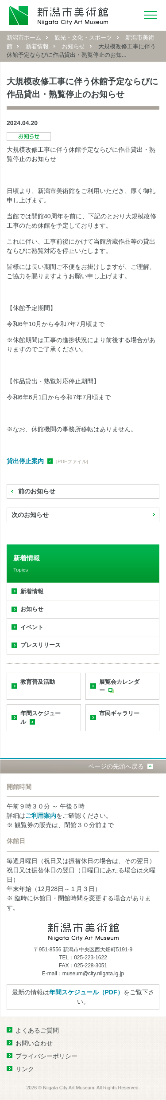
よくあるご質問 (37, 1030)
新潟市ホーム (24, 37)
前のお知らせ (36, 491)
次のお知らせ (30, 514)
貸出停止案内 (25, 461)
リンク (24, 1068)
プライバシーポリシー (46, 1056)
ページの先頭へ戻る (116, 766)
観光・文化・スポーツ (83, 37)
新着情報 (37, 46)
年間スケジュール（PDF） (86, 992)
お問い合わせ (34, 1043)
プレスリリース (40, 645)
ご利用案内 (40, 815)
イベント (31, 627)
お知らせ (73, 46)
